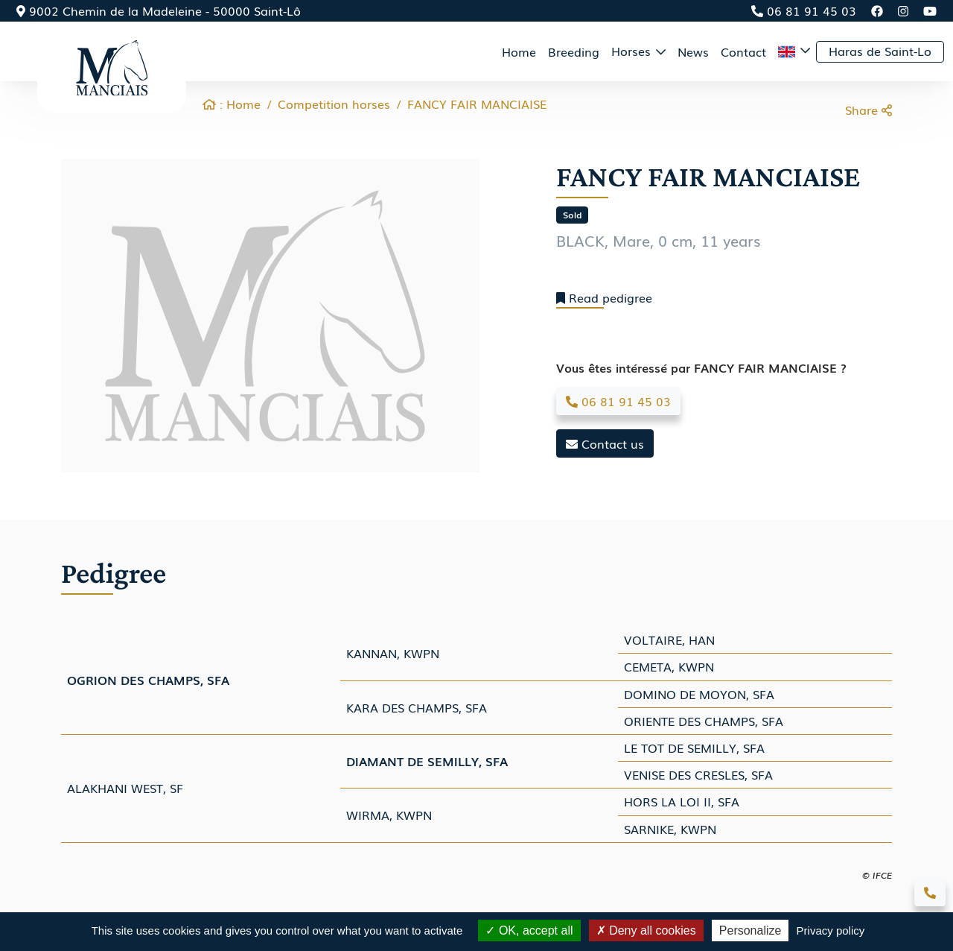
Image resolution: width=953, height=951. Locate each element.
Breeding (573, 51)
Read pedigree (604, 298)
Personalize (750, 930)
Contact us (605, 443)
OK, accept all (529, 930)
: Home (232, 104)
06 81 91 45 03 (803, 10)
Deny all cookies (646, 930)
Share (868, 110)
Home (519, 51)
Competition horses (334, 104)
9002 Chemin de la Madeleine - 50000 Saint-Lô (158, 10)
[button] (794, 51)
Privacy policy (831, 930)
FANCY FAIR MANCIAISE (476, 104)
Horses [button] (632, 51)
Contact (743, 51)
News (693, 51)
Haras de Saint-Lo (880, 51)
